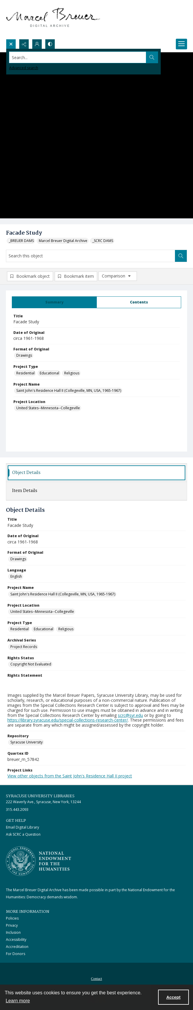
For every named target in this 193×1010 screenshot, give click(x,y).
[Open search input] (11, 44)
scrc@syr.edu (130, 715)
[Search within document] (181, 256)
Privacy (12, 925)
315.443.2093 (17, 809)
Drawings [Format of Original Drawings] (24, 355)
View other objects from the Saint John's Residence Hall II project (69, 776)
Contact (96, 979)
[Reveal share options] (24, 44)
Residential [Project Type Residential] (25, 373)
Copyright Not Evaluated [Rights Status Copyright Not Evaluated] (30, 664)
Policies (12, 918)
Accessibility (16, 939)
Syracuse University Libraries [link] (40, 796)
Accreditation (17, 946)
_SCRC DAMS (102, 240)
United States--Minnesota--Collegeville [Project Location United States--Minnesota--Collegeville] (48, 407)
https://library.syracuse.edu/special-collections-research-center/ (67, 720)
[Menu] (181, 44)
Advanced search (23, 67)
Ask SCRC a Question (23, 834)
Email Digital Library (22, 827)
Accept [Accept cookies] (173, 997)
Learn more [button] (18, 1000)
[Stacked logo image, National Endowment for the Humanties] (38, 861)
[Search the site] (77, 57)
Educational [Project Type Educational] (49, 373)
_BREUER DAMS (21, 240)
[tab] (54, 302)
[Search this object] (90, 256)
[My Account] (37, 44)
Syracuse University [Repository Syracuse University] (26, 742)
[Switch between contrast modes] (50, 44)
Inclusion (13, 932)
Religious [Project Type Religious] (71, 373)
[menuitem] (96, 978)
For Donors (15, 953)
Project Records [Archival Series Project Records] (23, 646)
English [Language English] (16, 576)
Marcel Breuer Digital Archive (63, 240)
